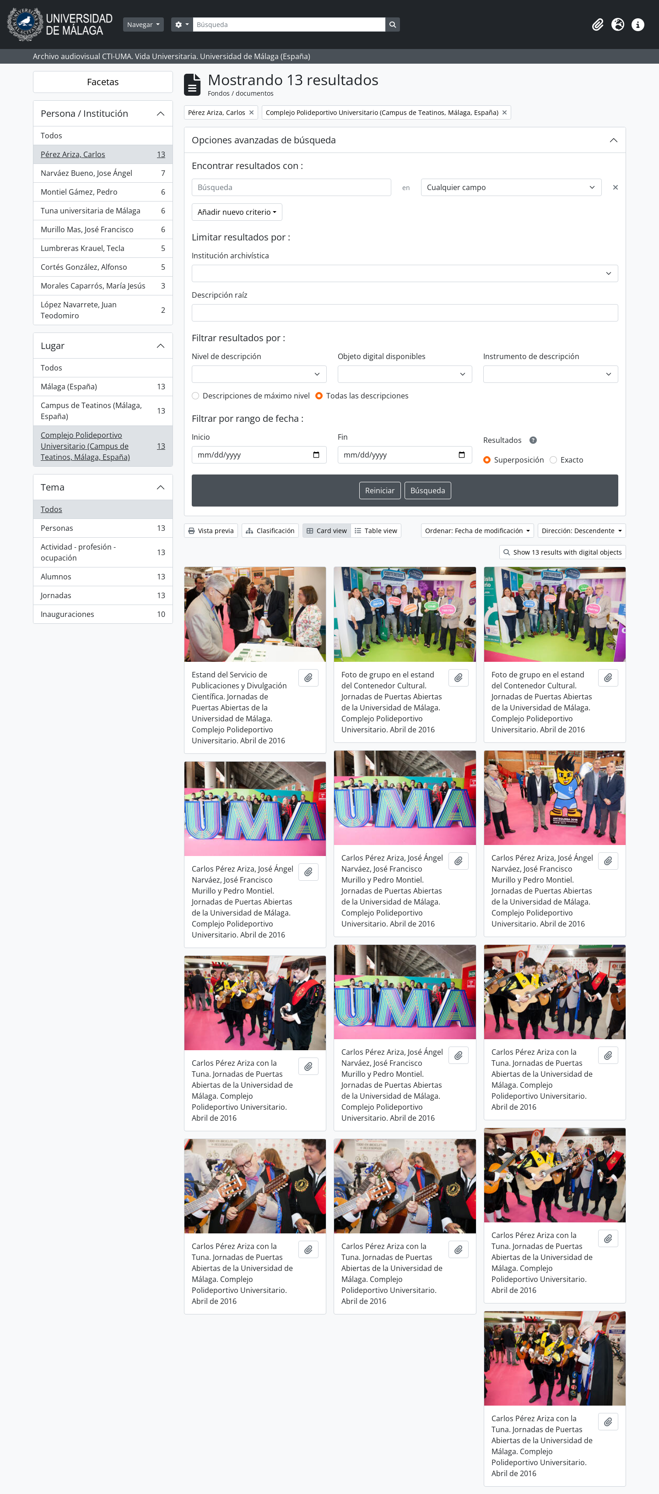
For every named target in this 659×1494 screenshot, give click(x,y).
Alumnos (102, 578)
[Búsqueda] (289, 24)
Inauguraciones (102, 616)
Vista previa (211, 530)
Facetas (103, 82)
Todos (51, 136)
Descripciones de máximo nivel (256, 396)
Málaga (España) (102, 388)
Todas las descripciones (367, 396)
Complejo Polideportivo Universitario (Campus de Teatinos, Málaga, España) (102, 446)
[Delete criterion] (615, 187)
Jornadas (102, 597)
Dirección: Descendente (579, 530)
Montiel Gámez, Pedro (102, 194)
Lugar (53, 345)
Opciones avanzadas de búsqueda (264, 140)
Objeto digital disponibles (382, 356)
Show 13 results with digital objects (562, 552)
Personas (102, 530)
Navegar (141, 24)
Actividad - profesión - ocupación (102, 552)
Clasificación (270, 530)
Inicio (201, 437)
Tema (53, 487)
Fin (343, 437)
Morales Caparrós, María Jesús (102, 287)
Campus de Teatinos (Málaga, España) (102, 410)
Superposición (519, 460)
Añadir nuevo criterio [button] (234, 212)
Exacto (572, 460)
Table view (376, 530)
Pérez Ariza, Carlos (102, 156)
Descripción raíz (220, 295)
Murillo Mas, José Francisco (102, 231)
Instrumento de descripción (531, 356)
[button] (598, 25)
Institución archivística (230, 256)
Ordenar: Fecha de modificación (475, 530)
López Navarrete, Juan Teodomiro (102, 310)
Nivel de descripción (226, 356)
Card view (327, 530)
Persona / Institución (84, 113)
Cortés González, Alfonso (102, 269)
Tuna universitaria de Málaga (102, 212)
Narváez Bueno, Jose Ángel (102, 175)
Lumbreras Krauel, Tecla (102, 250)
